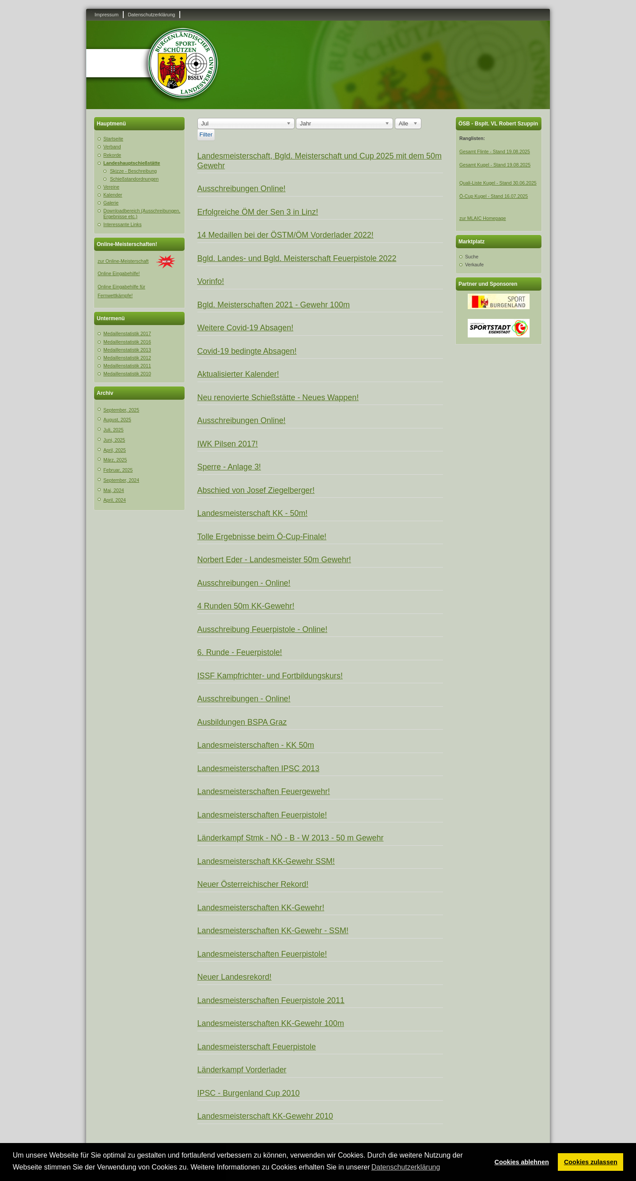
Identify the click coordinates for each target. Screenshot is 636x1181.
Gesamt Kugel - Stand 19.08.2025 (494, 164)
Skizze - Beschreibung (133, 171)
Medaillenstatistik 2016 (127, 341)
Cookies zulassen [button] (590, 1162)
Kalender (112, 194)
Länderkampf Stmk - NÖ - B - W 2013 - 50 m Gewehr (290, 837)
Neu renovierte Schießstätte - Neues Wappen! (278, 397)
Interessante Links (122, 224)
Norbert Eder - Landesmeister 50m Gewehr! (274, 559)
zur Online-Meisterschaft (123, 261)
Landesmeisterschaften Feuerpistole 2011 (270, 1000)
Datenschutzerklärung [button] (405, 1167)
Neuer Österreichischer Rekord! (253, 884)
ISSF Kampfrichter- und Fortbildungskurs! (270, 675)
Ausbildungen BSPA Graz (242, 722)
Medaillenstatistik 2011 (127, 365)
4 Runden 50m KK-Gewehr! (246, 606)
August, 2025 (117, 419)
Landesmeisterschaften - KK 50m (255, 745)
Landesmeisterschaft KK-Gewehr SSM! (266, 861)
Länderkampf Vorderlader (242, 1069)
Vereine (111, 186)
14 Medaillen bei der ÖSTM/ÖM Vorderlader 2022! (285, 235)
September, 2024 (121, 480)
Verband (112, 146)
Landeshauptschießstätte (131, 163)
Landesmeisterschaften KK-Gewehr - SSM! (272, 930)
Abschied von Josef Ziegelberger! (256, 490)
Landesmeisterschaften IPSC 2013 (258, 768)
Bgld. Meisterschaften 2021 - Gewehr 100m (273, 304)
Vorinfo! (210, 281)
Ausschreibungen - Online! (244, 583)
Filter (206, 134)
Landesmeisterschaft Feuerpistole (256, 1046)
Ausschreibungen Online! (241, 188)
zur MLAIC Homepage (482, 218)
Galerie (110, 202)
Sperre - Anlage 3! (229, 466)
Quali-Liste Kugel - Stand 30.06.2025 (498, 182)
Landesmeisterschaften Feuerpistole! (262, 814)
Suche (471, 256)
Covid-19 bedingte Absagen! (247, 351)
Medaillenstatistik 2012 (127, 357)
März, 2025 (115, 459)
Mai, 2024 (113, 490)
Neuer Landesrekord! (234, 977)
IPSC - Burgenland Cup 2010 (248, 1093)
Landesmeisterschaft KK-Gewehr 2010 (265, 1116)
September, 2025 (121, 410)
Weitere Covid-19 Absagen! (245, 327)
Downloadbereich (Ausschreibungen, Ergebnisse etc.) (141, 213)
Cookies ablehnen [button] (522, 1162)
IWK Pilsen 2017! (227, 443)
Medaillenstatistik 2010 (127, 373)
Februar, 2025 (117, 470)
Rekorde (112, 155)
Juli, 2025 (113, 429)
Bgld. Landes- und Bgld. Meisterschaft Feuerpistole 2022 (297, 258)
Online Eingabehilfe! (119, 273)
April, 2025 (114, 450)
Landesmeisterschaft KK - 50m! (252, 513)
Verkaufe (474, 264)
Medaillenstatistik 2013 (127, 349)
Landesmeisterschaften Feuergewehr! (263, 791)
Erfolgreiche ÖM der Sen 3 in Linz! (257, 212)
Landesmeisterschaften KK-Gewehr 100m (270, 1023)
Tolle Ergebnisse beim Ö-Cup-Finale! (262, 536)
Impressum (106, 14)
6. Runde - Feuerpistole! (239, 652)
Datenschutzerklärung (151, 14)
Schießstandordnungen (134, 179)
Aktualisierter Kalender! (238, 374)
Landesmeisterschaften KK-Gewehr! (261, 907)
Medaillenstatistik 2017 (127, 333)
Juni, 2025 (114, 440)
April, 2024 (114, 500)
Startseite (113, 138)
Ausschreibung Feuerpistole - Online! (262, 629)
